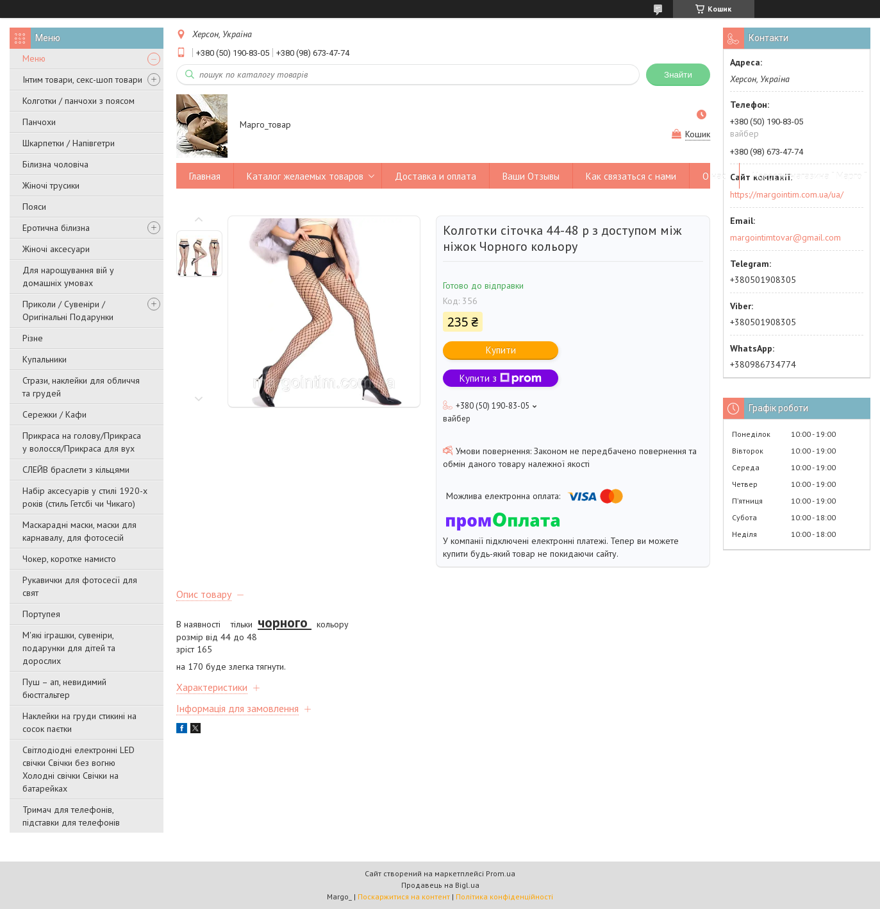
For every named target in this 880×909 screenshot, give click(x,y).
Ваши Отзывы (531, 176)
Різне (32, 338)
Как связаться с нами (631, 176)
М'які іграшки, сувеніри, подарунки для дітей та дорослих (68, 648)
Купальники (44, 359)
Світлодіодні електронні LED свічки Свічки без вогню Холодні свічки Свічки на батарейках (78, 769)
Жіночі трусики (50, 185)
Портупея (41, 614)
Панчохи (39, 122)
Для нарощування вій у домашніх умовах (68, 276)
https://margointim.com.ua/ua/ (786, 194)
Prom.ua (500, 873)
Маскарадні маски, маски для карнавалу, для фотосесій (79, 531)
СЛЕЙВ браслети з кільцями (75, 469)
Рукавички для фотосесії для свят (79, 586)
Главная (204, 176)
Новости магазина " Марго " (809, 176)
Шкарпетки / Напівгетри (68, 143)
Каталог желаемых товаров (305, 176)
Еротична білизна (56, 228)
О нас (714, 176)
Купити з (501, 378)
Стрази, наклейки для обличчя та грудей (81, 387)
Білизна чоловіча (55, 164)
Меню (34, 58)
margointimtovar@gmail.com (785, 237)
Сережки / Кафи (54, 414)
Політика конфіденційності (504, 896)
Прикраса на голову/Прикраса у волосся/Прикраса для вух (81, 442)
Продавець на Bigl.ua (440, 885)
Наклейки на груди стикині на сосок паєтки (79, 722)
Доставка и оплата (435, 176)
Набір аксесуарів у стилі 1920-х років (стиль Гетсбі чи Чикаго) (84, 497)
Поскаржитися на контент (404, 896)
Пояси (34, 206)
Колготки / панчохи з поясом (78, 100)
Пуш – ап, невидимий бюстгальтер (64, 688)
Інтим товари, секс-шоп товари (82, 79)
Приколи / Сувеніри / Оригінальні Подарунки (67, 310)
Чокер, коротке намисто (69, 559)
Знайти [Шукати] (678, 75)
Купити (501, 350)
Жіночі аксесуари (56, 249)
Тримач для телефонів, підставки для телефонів (71, 816)
